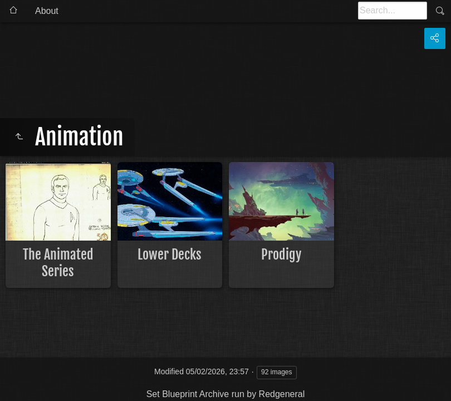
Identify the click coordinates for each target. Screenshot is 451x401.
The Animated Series (58, 263)
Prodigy (281, 254)
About (46, 11)
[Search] (392, 10)
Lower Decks (170, 254)
